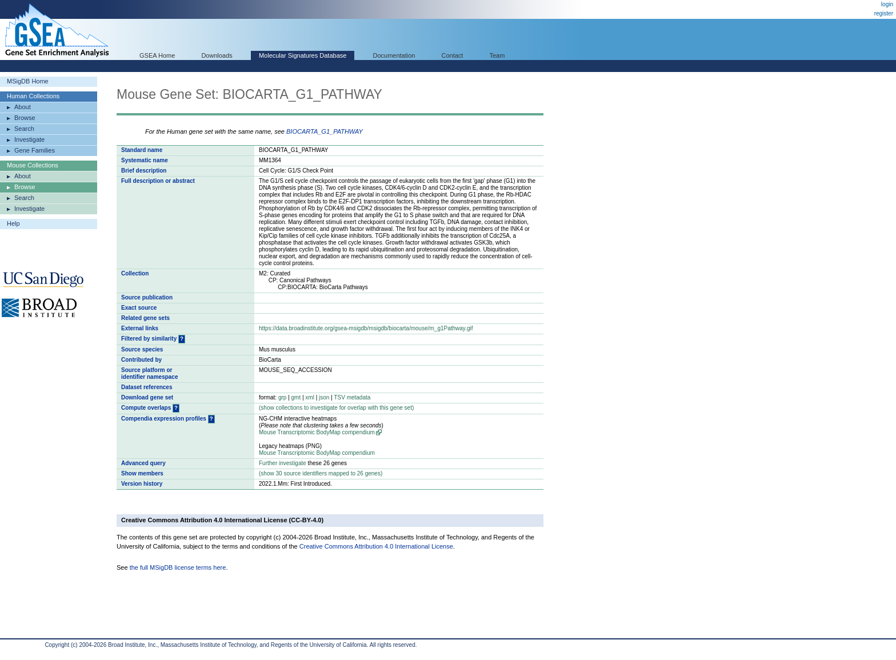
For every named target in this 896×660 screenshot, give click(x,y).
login (887, 4)
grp (282, 397)
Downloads (216, 55)
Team (497, 55)
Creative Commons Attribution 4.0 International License (376, 546)
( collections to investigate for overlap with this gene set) (336, 408)
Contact (452, 55)
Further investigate (282, 463)
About (22, 106)
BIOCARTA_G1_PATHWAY (324, 131)
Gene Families (34, 150)
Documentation (394, 55)
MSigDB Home (28, 81)
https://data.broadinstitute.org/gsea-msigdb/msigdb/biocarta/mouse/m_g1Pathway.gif (366, 328)
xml (309, 397)
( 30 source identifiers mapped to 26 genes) (320, 473)
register (883, 13)
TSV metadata (352, 397)
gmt (296, 397)
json (324, 397)
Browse (24, 117)
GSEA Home (157, 55)
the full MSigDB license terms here (178, 567)
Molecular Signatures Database (302, 55)
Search (24, 128)
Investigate (29, 139)
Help (13, 223)
